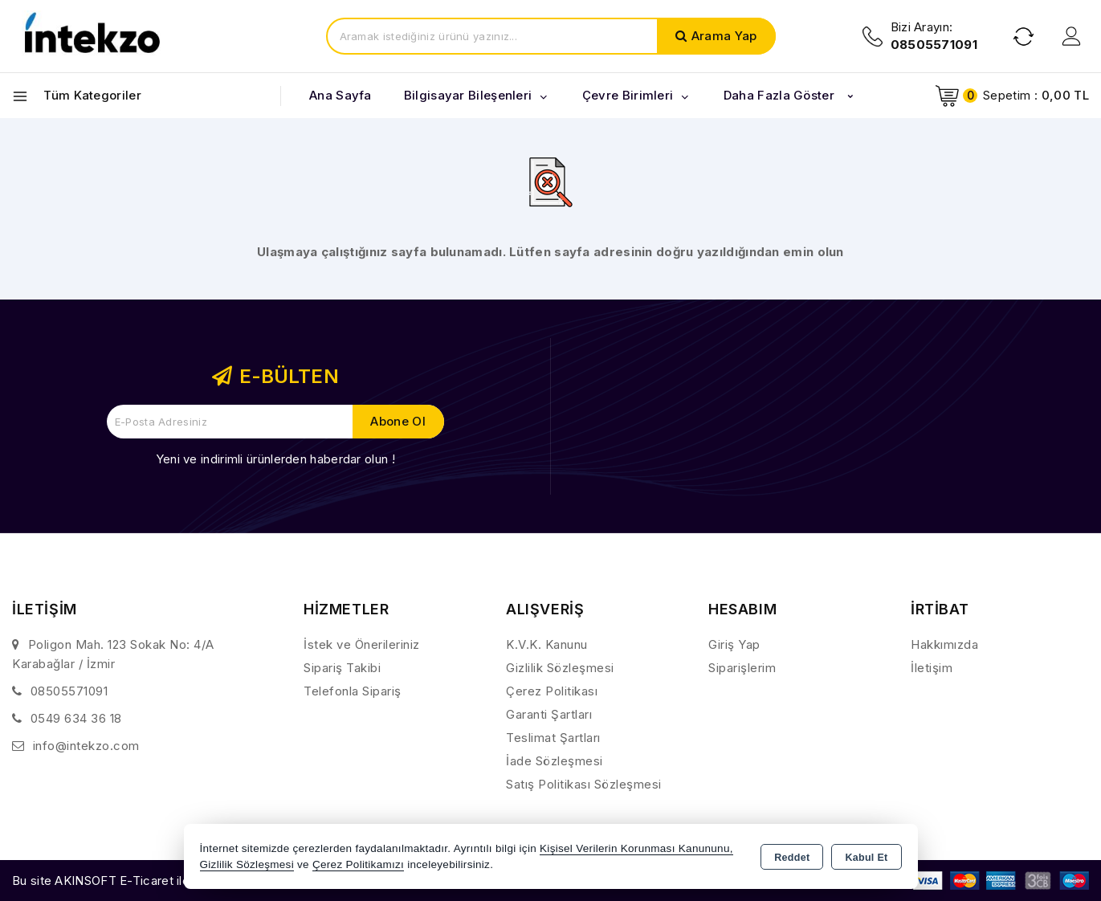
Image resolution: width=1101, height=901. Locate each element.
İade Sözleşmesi (554, 760)
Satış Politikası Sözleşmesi (584, 784)
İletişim (931, 667)
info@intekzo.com (86, 745)
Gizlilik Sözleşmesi (560, 667)
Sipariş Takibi (342, 667)
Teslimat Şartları (553, 737)
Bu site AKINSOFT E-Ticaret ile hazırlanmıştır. (141, 880)
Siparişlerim (742, 667)
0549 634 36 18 (76, 718)
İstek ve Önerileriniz (362, 644)
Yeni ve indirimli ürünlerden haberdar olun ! (275, 459)
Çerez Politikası (551, 691)
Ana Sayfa (340, 95)
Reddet (791, 857)
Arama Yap (724, 35)
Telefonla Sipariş (353, 691)
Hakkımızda (944, 644)
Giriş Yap (734, 644)
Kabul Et (866, 857)
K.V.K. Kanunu (547, 644)
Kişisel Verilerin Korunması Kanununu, (636, 848)
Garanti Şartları (549, 714)
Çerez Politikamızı (358, 864)
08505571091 (69, 691)
